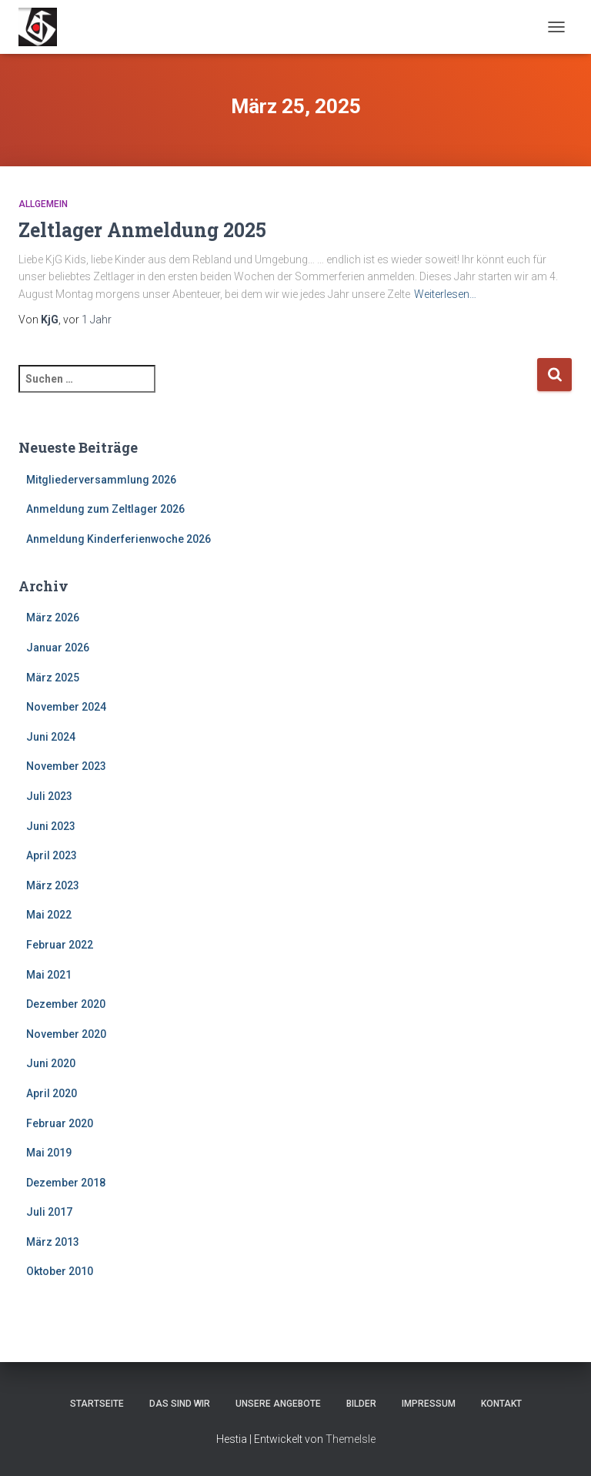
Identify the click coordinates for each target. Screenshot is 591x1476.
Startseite (97, 1403)
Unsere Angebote (278, 1403)
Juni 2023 (50, 826)
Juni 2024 (50, 737)
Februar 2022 (59, 945)
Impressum (429, 1403)
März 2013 (52, 1242)
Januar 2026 (57, 647)
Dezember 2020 (65, 1004)
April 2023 (51, 855)
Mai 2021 (49, 975)
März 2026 (52, 617)
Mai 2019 (49, 1152)
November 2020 (66, 1034)
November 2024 (66, 707)
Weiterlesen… (445, 294)
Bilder (361, 1403)
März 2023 (52, 885)
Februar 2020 (59, 1123)
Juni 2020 (50, 1063)
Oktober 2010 (59, 1271)
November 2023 (66, 766)
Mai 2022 (49, 915)
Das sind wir (179, 1403)
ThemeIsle (351, 1439)
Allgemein (43, 204)
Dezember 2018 (65, 1182)
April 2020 (51, 1093)
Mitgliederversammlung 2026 (101, 480)
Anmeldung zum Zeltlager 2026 (105, 509)
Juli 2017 (49, 1212)
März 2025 (52, 677)
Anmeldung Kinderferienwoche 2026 (118, 539)
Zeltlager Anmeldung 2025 (142, 230)
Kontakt (501, 1403)
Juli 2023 (49, 796)
